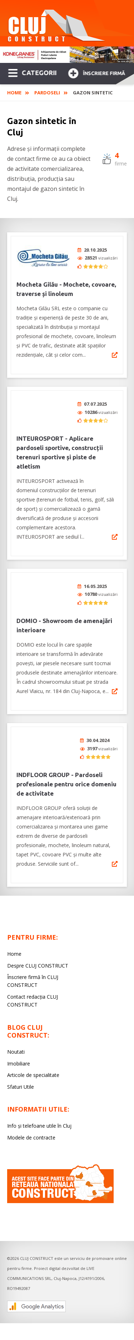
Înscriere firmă (96, 72)
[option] (67, 54)
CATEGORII (32, 72)
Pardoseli (47, 92)
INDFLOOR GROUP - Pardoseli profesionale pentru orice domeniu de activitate (66, 769)
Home (14, 92)
